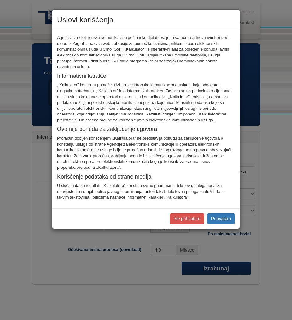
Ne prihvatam (187, 218)
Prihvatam (221, 218)
